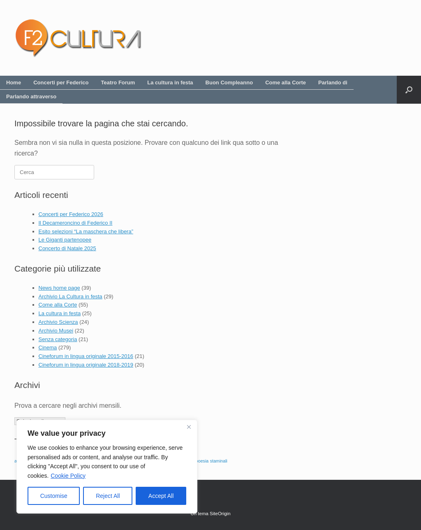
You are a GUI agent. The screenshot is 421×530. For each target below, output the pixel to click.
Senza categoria (58, 339)
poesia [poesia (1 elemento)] (202, 460)
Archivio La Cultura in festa (70, 296)
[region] (106, 467)
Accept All (160, 496)
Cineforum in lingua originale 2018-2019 (86, 365)
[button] (409, 90)
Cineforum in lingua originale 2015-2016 (86, 356)
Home (13, 82)
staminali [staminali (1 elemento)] (218, 460)
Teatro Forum (118, 82)
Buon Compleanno (229, 82)
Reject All (108, 496)
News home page (59, 288)
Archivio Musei (56, 331)
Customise (53, 496)
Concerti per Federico (60, 82)
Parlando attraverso (31, 96)
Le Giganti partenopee (65, 240)
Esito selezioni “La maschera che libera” (86, 231)
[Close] (189, 427)
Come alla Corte (285, 82)
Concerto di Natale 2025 (67, 248)
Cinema (48, 347)
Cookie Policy (68, 475)
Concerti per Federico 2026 (71, 214)
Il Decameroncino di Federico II (76, 223)
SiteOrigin (220, 513)
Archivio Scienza (58, 322)
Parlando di (332, 82)
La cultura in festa (170, 82)
